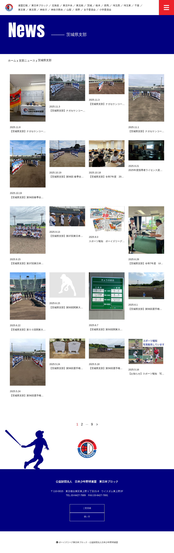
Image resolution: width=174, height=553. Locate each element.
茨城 (89, 5)
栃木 (98, 5)
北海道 (55, 5)
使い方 (87, 516)
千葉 (137, 5)
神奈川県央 (57, 9)
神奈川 (43, 9)
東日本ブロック (39, 5)
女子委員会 (90, 9)
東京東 (21, 9)
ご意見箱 (87, 508)
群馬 (106, 5)
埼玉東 (127, 5)
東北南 (79, 5)
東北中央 (67, 5)
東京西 (32, 9)
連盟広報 (23, 5)
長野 (77, 9)
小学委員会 (105, 9)
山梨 (69, 9)
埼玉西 (116, 5)
